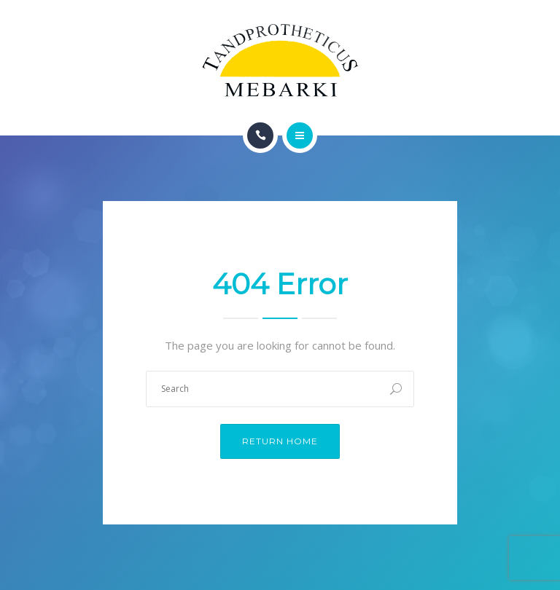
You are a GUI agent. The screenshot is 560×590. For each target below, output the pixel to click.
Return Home (280, 441)
